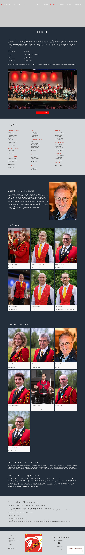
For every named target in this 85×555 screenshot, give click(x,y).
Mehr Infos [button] (80, 548)
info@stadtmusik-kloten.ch (21, 66)
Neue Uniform (79, 4)
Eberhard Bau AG (11, 550)
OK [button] (75, 551)
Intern (60, 549)
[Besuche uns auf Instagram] (61, 543)
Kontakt (69, 4)
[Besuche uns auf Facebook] (59, 543)
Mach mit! (61, 4)
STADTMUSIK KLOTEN (12, 4)
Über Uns (53, 4)
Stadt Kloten (10, 547)
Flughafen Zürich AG (12, 548)
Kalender (39, 4)
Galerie (46, 4)
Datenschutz (60, 546)
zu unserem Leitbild (42, 112)
